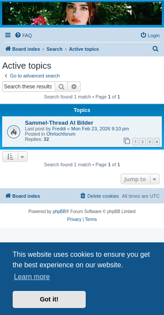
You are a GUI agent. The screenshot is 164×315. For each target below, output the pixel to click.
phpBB (59, 211)
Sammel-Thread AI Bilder (59, 122)
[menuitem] (23, 35)
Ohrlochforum (61, 133)
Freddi (59, 128)
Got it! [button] (49, 299)
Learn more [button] (32, 276)
